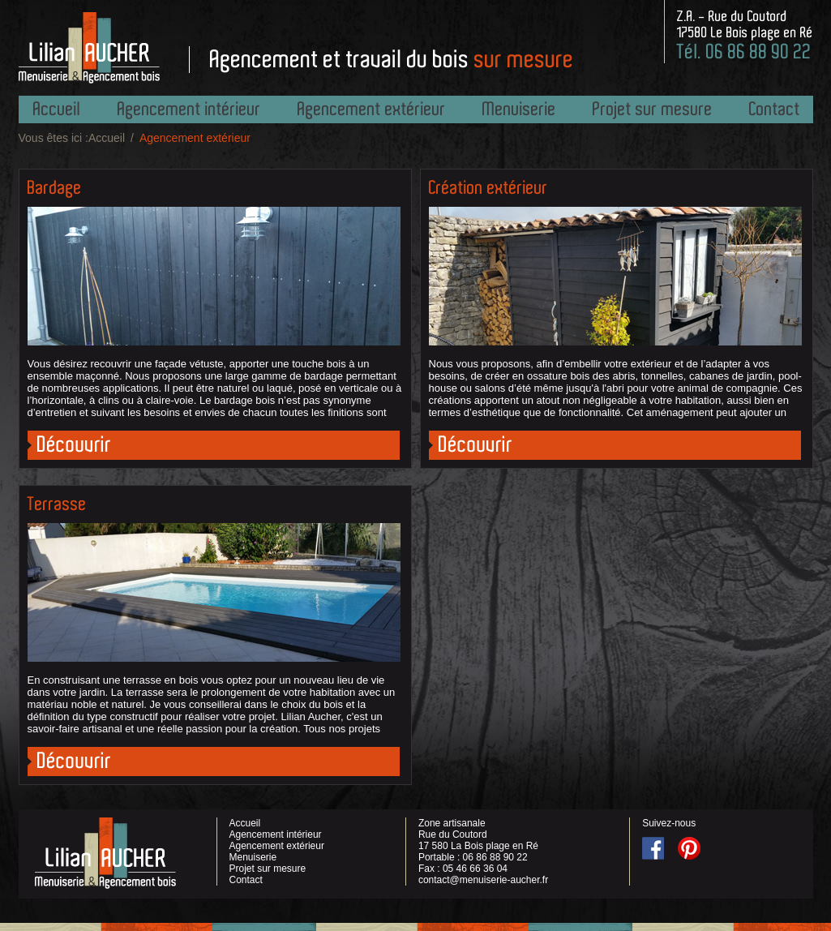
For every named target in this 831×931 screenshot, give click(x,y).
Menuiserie (519, 109)
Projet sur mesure (653, 109)
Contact (774, 109)
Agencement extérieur (372, 109)
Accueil (57, 109)
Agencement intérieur (189, 109)
